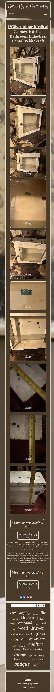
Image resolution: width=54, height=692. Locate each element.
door (13, 630)
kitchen (27, 617)
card (13, 613)
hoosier (38, 649)
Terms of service (28, 687)
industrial (26, 660)
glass (40, 633)
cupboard (25, 623)
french (40, 618)
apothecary (37, 639)
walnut (22, 646)
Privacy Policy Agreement (28, 683)
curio (29, 634)
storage (35, 614)
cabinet (35, 644)
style (14, 646)
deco (23, 639)
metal (43, 623)
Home (28, 676)
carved (12, 624)
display (24, 613)
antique (22, 664)
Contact (28, 680)
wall (36, 624)
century (17, 650)
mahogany (17, 634)
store (33, 660)
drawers (32, 656)
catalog (14, 639)
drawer (37, 628)
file (43, 612)
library (27, 649)
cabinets (16, 659)
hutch (15, 619)
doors (41, 659)
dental (41, 656)
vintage (19, 654)
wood (23, 628)
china (37, 664)
